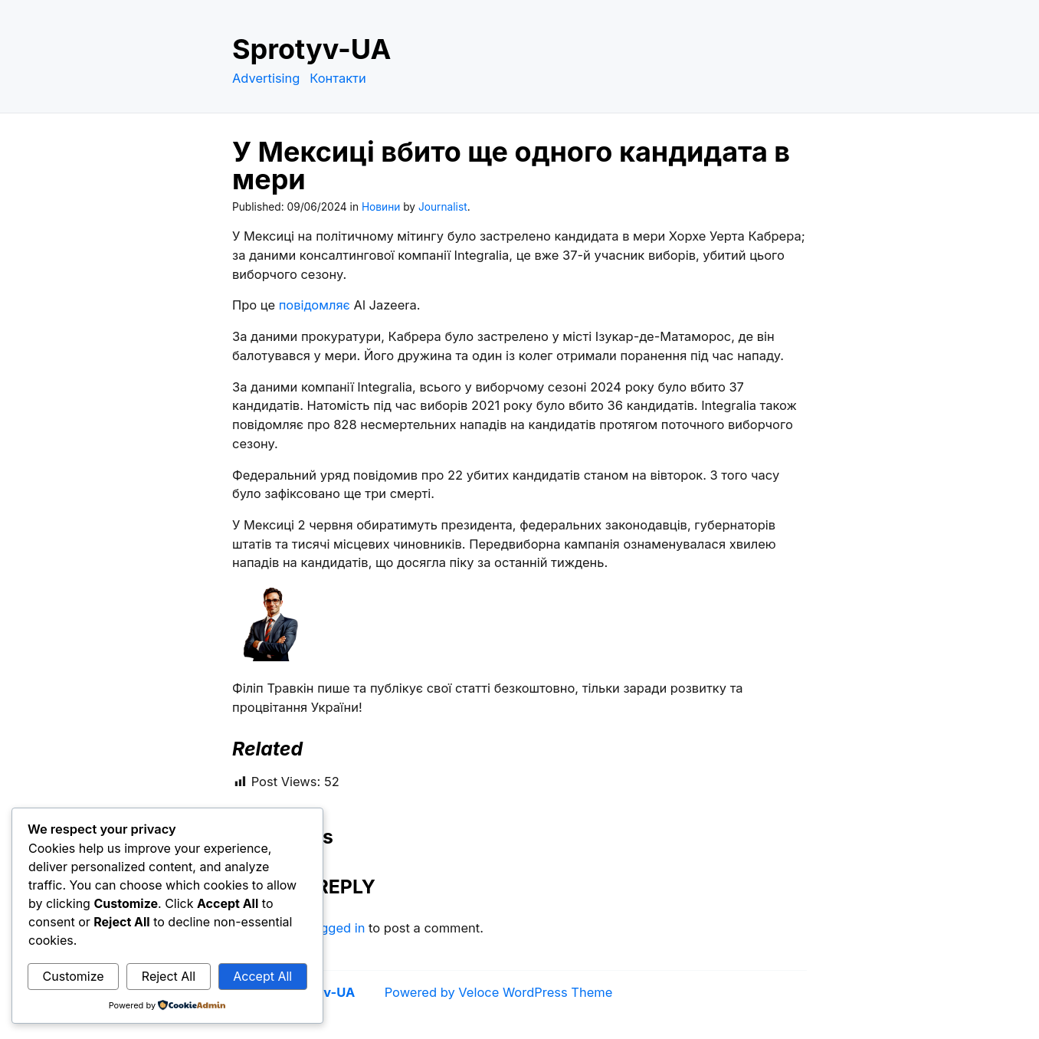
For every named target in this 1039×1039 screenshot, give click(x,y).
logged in (337, 928)
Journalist (442, 207)
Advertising (266, 78)
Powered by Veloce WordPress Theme (499, 992)
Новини (381, 207)
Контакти (338, 78)
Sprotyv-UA (311, 49)
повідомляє (314, 305)
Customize (73, 976)
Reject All (168, 976)
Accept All (262, 976)
